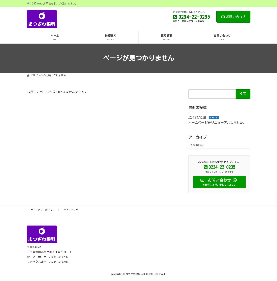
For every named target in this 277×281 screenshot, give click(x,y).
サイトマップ (70, 210)
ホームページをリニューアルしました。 (217, 122)
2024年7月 (197, 145)
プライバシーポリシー (43, 210)
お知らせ (214, 118)
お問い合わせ (233, 16)
